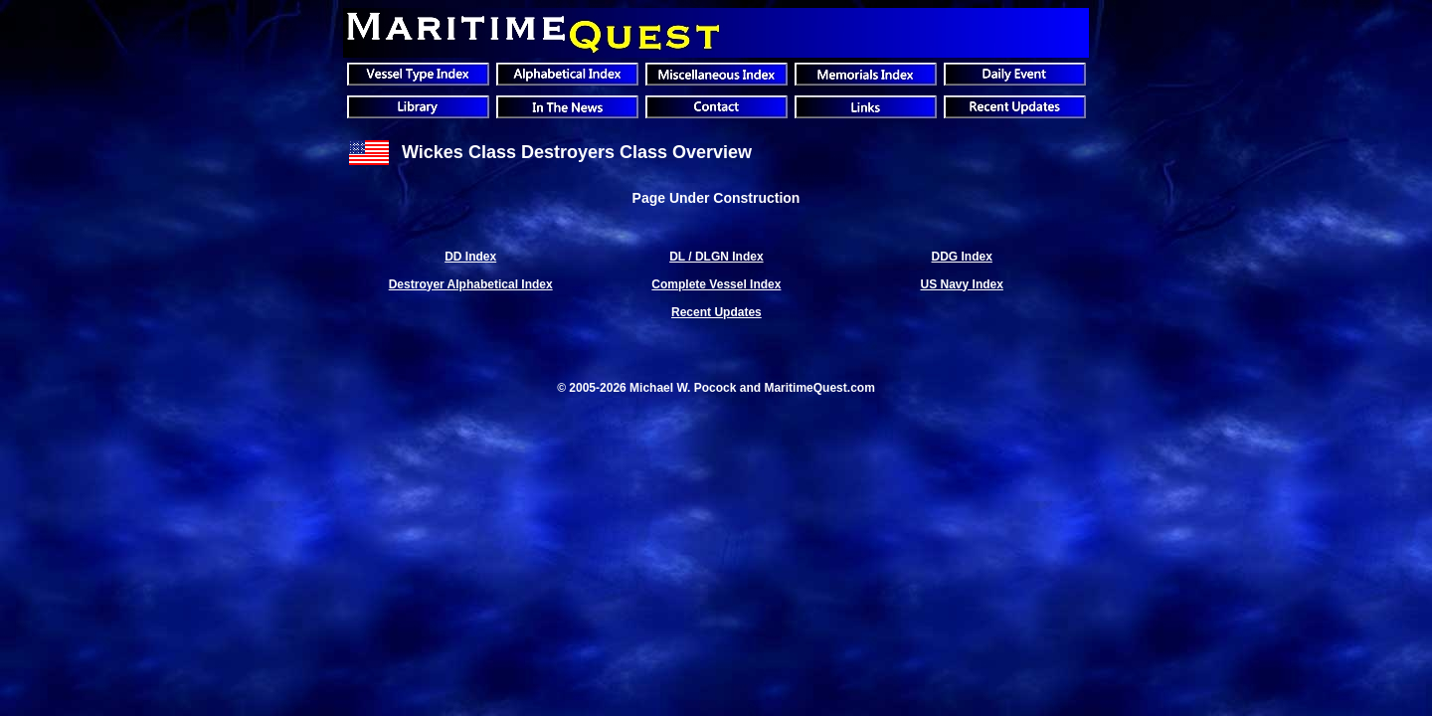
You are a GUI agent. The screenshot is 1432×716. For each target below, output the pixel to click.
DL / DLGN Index (716, 257)
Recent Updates (716, 312)
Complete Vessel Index (716, 284)
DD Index (470, 257)
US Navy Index (962, 284)
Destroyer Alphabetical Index (471, 284)
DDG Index (962, 257)
